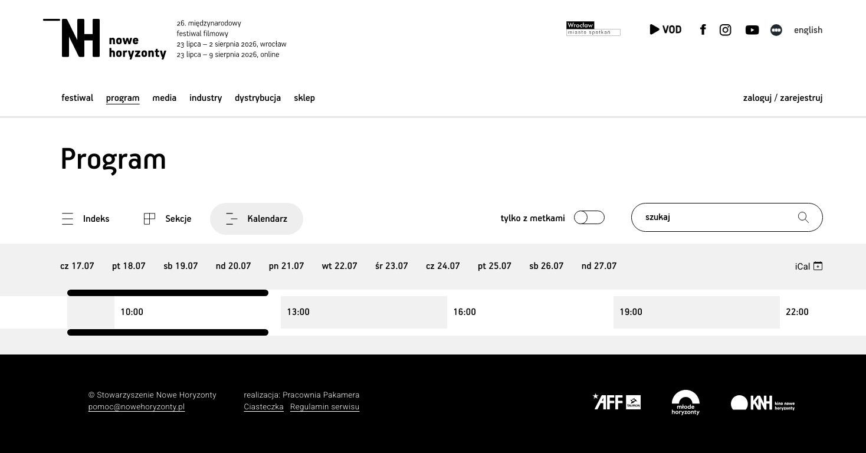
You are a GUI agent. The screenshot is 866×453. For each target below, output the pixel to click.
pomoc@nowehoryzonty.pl (136, 407)
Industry (205, 98)
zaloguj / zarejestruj (783, 98)
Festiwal (77, 98)
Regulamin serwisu (325, 407)
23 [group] (391, 266)
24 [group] (443, 266)
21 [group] (286, 266)
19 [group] (180, 266)
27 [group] (599, 266)
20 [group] (233, 266)
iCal (803, 266)
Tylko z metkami (533, 218)
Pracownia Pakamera (321, 395)
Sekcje (178, 219)
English (808, 30)
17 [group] (77, 266)
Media (164, 98)
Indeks (96, 219)
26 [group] (546, 266)
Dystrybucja (258, 98)
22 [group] (339, 266)
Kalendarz (268, 219)
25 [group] (494, 266)
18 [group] (129, 266)
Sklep (304, 98)
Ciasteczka (264, 407)
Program (123, 98)
